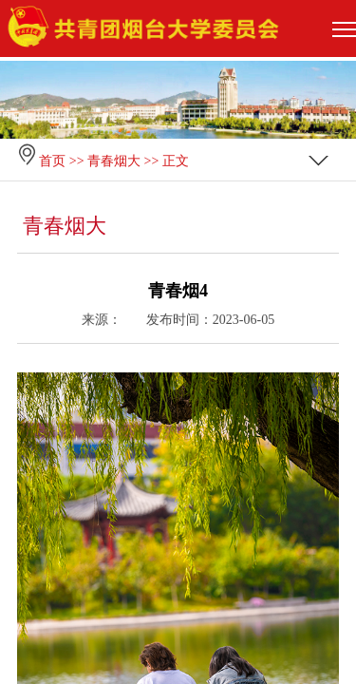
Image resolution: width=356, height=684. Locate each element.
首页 (52, 161)
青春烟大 (114, 161)
